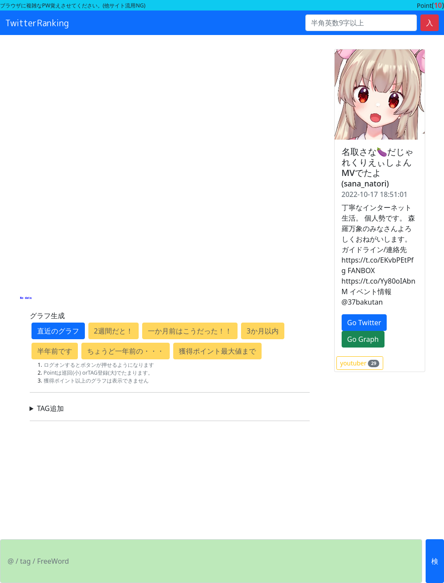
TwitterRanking (37, 23)
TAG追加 (50, 408)
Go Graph (363, 339)
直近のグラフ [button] (58, 331)
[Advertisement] (169, 73)
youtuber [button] (360, 363)
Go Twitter (364, 322)
